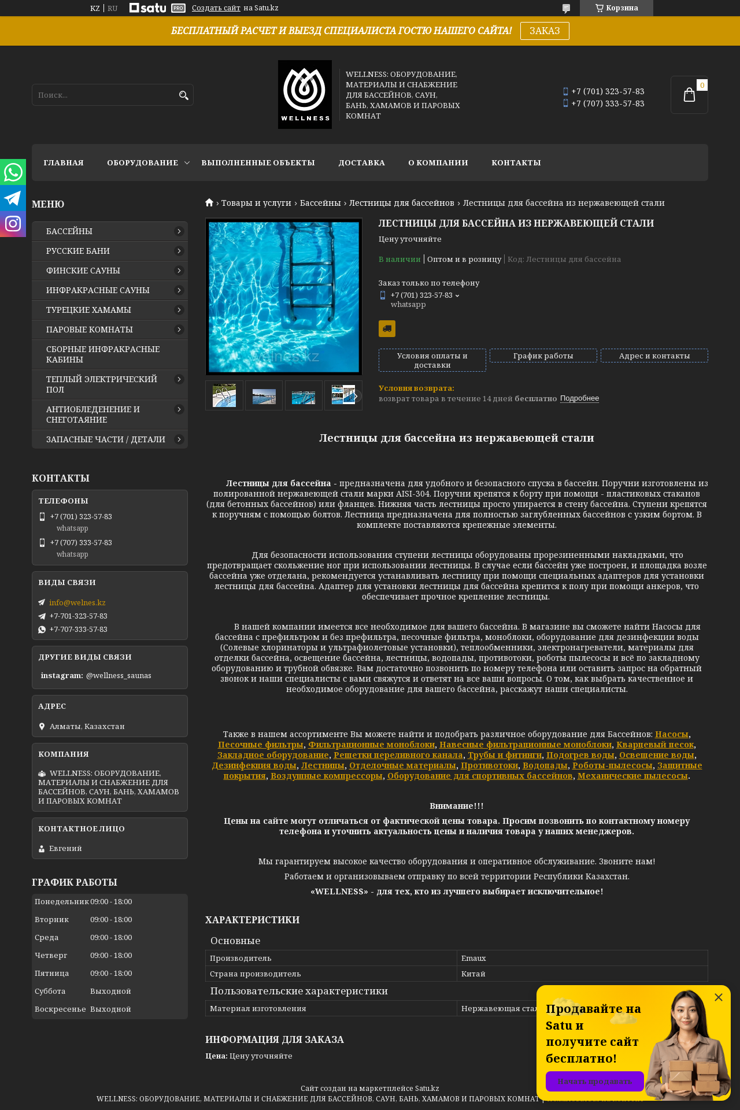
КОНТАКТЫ (516, 162)
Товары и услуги (256, 203)
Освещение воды (656, 754)
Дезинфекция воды (254, 765)
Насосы (672, 733)
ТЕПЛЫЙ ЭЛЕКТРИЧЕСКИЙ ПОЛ (101, 384)
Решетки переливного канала (398, 754)
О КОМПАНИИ (438, 162)
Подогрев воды (580, 754)
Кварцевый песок (655, 744)
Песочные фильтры (261, 744)
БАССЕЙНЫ (69, 231)
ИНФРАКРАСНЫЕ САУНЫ (98, 290)
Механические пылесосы (633, 775)
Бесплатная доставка (387, 328)
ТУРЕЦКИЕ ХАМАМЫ (88, 310)
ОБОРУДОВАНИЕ (142, 162)
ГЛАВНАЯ (63, 162)
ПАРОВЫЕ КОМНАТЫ (89, 329)
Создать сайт (216, 8)
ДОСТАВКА (361, 162)
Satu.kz (427, 1088)
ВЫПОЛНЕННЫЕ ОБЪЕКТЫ (258, 162)
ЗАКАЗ (545, 30)
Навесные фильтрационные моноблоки (525, 744)
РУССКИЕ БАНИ (78, 251)
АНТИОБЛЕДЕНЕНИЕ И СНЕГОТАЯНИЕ (93, 414)
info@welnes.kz (77, 602)
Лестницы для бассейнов (401, 203)
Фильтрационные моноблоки (371, 744)
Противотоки (489, 765)
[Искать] (183, 96)
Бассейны (320, 203)
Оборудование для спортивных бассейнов (480, 775)
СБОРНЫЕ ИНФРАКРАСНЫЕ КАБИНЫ (103, 354)
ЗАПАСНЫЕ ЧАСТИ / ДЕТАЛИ (105, 439)
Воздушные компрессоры (327, 775)
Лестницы (323, 765)
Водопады (545, 765)
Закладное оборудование (273, 754)
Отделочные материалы (402, 765)
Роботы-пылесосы (612, 765)
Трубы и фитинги (505, 754)
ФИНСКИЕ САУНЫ (83, 270)
